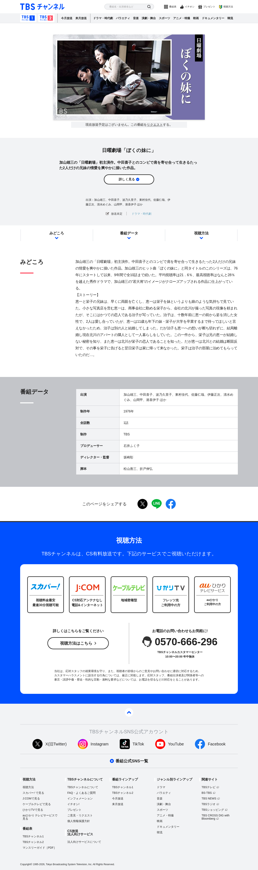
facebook (171, 504)
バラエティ (123, 18)
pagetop (129, 712)
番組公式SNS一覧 (131, 761)
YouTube (176, 744)
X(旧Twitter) (56, 744)
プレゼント (209, 6)
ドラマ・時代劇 (103, 18)
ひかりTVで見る (33, 809)
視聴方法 (228, 6)
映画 (196, 18)
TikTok (138, 744)
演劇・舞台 (149, 18)
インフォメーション (80, 798)
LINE (157, 504)
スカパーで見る (33, 792)
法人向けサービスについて (84, 841)
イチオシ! (73, 804)
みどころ (56, 233)
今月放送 (66, 18)
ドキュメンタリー (213, 18)
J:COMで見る (31, 798)
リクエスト (155, 124)
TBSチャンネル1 (28, 18)
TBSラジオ (208, 804)
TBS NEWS (209, 798)
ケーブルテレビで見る (37, 804)
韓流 (230, 18)
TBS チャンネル (42, 6)
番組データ (129, 233)
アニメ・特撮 (181, 18)
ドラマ (161, 787)
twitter (142, 504)
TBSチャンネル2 (46, 18)
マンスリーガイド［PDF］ (39, 847)
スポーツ (164, 18)
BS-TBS (207, 792)
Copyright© (26, 864)
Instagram (100, 744)
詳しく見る (127, 179)
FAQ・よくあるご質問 (81, 792)
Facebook (217, 744)
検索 (149, 6)
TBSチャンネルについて (82, 787)
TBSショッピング (213, 809)
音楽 (136, 18)
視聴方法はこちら (76, 643)
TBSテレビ (208, 787)
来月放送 (81, 18)
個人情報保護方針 (78, 821)
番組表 (172, 6)
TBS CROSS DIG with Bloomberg (215, 817)
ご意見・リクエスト (80, 815)
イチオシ (190, 6)
